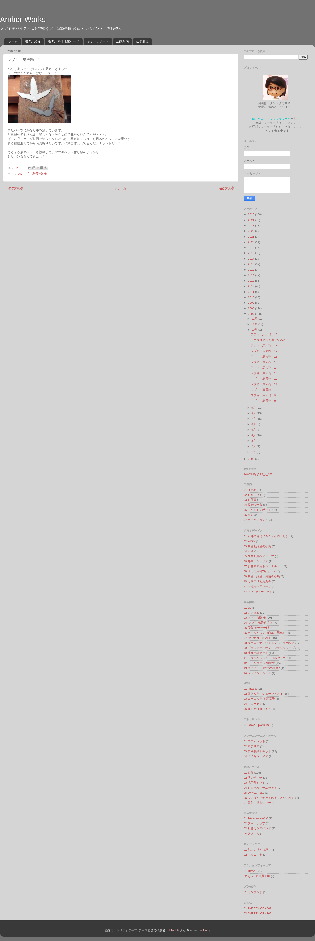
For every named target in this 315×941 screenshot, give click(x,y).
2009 (251, 302)
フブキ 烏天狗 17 (264, 351)
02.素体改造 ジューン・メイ (263, 693)
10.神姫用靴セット (256, 653)
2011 (251, 291)
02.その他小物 (253, 777)
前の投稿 (226, 188)
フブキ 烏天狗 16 (264, 356)
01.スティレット (254, 741)
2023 (251, 225)
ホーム (13, 41)
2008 (251, 308)
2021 (251, 236)
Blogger (207, 930)
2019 (251, 247)
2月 (254, 446)
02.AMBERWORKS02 (258, 913)
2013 (251, 280)
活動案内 (122, 41)
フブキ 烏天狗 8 (263, 400)
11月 (254, 324)
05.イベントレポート (257, 509)
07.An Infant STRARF (257, 637)
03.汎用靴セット (254, 782)
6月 (254, 424)
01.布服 (248, 772)
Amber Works (23, 19)
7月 (254, 418)
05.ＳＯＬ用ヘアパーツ (259, 556)
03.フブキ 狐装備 (255, 617)
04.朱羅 (248, 551)
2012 (251, 286)
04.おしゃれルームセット (260, 787)
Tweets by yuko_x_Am (258, 474)
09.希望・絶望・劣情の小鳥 (262, 576)
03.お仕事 (250, 499)
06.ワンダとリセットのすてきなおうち (269, 797)
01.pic (247, 607)
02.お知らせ (251, 495)
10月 (254, 329)
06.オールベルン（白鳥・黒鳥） (265, 632)
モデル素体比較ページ (63, 41)
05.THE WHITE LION (257, 708)
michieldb (173, 930)
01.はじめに (251, 489)
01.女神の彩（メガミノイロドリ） (266, 536)
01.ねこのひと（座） (257, 849)
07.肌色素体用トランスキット (263, 566)
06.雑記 (248, 514)
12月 (254, 318)
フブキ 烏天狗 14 (264, 367)
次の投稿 (15, 188)
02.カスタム (251, 612)
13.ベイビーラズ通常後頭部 (262, 668)
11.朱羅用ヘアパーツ (257, 586)
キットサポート (98, 41)
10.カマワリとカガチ (257, 581)
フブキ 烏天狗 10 (264, 389)
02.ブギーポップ (254, 823)
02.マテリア (251, 746)
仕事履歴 (142, 41)
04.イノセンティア (256, 756)
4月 (254, 435)
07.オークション (254, 519)
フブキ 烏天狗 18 (264, 345)
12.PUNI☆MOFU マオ (258, 591)
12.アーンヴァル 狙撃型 (259, 663)
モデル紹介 (33, 41)
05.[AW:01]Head (254, 792)
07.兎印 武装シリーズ (259, 802)
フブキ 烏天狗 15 (264, 362)
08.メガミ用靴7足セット (260, 571)
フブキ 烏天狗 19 (264, 334)
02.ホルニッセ (253, 854)
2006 (251, 458)
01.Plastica (250, 688)
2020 (251, 242)
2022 (251, 231)
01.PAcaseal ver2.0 (256, 818)
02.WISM (249, 541)
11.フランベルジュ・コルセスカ (265, 658)
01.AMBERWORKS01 (258, 908)
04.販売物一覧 (253, 504)
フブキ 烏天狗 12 (264, 378)
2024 (251, 220)
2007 (251, 313)
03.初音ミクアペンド (257, 828)
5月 (254, 429)
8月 (254, 413)
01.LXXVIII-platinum (256, 725)
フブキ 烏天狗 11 (264, 384)
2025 (251, 214)
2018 (251, 253)
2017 (251, 258)
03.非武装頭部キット (257, 751)
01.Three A (250, 871)
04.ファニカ (251, 833)
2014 (251, 275)
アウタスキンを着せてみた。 (270, 340)
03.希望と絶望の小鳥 (257, 546)
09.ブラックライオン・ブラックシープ (269, 648)
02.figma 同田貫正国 (257, 876)
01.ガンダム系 (253, 892)
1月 (254, 452)
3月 (254, 440)
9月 (254, 407)
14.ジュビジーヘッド (257, 673)
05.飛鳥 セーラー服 (256, 627)
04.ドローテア (253, 703)
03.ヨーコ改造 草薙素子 (259, 698)
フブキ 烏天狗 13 (264, 373)
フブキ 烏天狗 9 (263, 395)
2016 (251, 264)
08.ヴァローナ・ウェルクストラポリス (269, 642)
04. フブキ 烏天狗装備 (32, 173)
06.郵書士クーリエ (256, 561)
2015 (251, 269)
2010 (251, 297)
